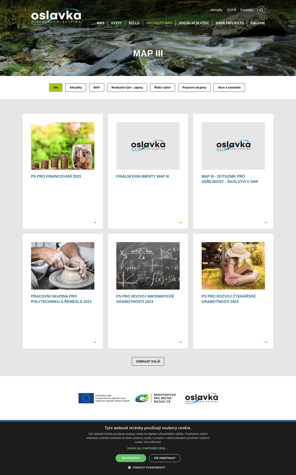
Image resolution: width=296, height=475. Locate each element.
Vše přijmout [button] (131, 458)
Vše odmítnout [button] (165, 458)
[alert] (148, 448)
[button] (148, 448)
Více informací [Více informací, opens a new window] (152, 442)
